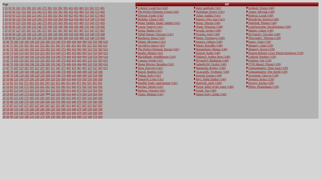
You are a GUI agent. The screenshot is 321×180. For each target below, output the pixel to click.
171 (26, 83)
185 (29, 23)
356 (58, 102)
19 (4, 75)
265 (42, 98)
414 (68, 94)
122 (18, 12)
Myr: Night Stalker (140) (211, 79)
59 (7, 113)
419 (68, 113)
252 (42, 49)
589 (100, 75)
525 (90, 60)
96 (13, 26)
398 (65, 34)
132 (21, 49)
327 (53, 105)
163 (26, 53)
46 (7, 64)
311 (53, 45)
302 (50, 12)
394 (65, 19)
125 (18, 23)
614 (105, 56)
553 (95, 53)
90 (11, 116)
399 (65, 38)
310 (53, 42)
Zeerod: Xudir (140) (208, 53)
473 (79, 90)
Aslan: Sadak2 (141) (208, 15)
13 (4, 53)
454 (76, 19)
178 (26, 109)
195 (32, 60)
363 (60, 15)
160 (26, 42)
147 (21, 105)
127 (18, 30)
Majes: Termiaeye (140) (210, 38)
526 (90, 64)
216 (34, 26)
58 (7, 109)
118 (16, 109)
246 (39, 26)
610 (105, 42)
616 (105, 64)
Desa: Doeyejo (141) (150, 68)
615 (105, 60)
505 (84, 98)
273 (44, 15)
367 (60, 30)
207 (32, 105)
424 (71, 19)
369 (60, 38)
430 (74, 42)
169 (26, 75)
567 (95, 105)
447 (74, 105)
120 (16, 116)
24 (4, 94)
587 (100, 68)
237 (37, 105)
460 (79, 42)
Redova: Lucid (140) (260, 15)
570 (95, 116)
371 (63, 45)
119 (16, 113)
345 (58, 60)
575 (97, 23)
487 (81, 30)
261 (42, 83)
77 (11, 68)
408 (68, 72)
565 (95, 98)
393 (65, 15)
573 (97, 15)
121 (18, 8)
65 (10, 23)
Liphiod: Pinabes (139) (262, 56)
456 (76, 26)
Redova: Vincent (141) (151, 90)
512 (87, 12)
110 (16, 79)
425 (71, 23)
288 (47, 72)
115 (16, 98)
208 (32, 109)
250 (42, 42)
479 (79, 113)
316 (53, 64)
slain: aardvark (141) (208, 8)
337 (55, 30)
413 (68, 90)
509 (84, 113)
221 (37, 45)
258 (42, 72)
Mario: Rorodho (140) (209, 45)
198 (32, 72)
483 (81, 15)
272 (44, 12)
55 (7, 98)
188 (29, 34)
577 (97, 30)
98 (13, 34)
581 (100, 45)
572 (97, 12)
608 (102, 34)
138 (21, 72)
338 (55, 34)
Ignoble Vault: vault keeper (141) (158, 83)
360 (58, 116)
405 (68, 60)
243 (39, 15)
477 (79, 105)
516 (87, 26)
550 (95, 42)
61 (10, 8)
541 (92, 8)
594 (100, 94)
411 (68, 83)
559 (95, 75)
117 (16, 105)
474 (79, 94)
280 (47, 42)
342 (58, 49)
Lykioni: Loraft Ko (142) (153, 8)
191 (32, 45)
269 (42, 113)
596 (100, 102)
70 (11, 42)
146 (21, 102)
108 (16, 72)
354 (58, 94)
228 (37, 72)
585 (100, 60)
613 (105, 53)
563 (95, 90)
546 (92, 26)
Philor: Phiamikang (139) (263, 86)
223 (37, 53)
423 (71, 15)
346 (58, 64)
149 (21, 113)
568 (95, 109)
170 (26, 79)
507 (84, 105)
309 (50, 38)
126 (18, 26)
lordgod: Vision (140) (261, 8)
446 (74, 102)
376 (63, 64)
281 (47, 45)
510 (84, 116)
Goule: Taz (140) (206, 90)
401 (68, 45)
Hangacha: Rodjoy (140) (211, 68)
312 (53, 49)
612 (105, 49)
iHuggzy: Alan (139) (260, 45)
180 (26, 116)
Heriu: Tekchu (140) (208, 23)
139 (21, 75)
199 (32, 75)
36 (6, 26)
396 (65, 26)
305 (50, 23)
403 (68, 53)
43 (7, 53)
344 (58, 56)
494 (84, 56)
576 (97, 26)
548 (92, 34)
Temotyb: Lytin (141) (151, 79)
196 (32, 64)
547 (92, 30)
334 (55, 19)
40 (7, 42)
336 (55, 26)
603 (102, 15)
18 (4, 72)
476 (79, 102)
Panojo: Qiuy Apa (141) (210, 19)
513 (87, 15)
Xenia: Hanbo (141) (150, 30)
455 (76, 23)
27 (4, 105)
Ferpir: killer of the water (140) (214, 86)
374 (63, 56)
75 (11, 60)
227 (37, 68)
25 (4, 98)
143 (21, 90)
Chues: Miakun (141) (151, 94)
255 (42, 60)
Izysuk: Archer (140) (208, 30)
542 (92, 12)
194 (32, 56)
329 (53, 113)
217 (34, 30)
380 (63, 79)
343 (58, 53)
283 (47, 53)
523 (90, 53)
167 (26, 68)
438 (74, 72)
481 (81, 8)
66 (10, 26)
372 (63, 49)
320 (53, 79)
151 (23, 8)
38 (6, 34)
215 (34, 23)
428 (71, 34)
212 (34, 12)
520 (90, 42)
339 (55, 38)
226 (37, 64)
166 (26, 64)
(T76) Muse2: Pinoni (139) (264, 64)
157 (23, 30)
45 (7, 60)
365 (60, 23)
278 (44, 34)
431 (73, 45)
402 (68, 49)
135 (21, 60)
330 (53, 116)
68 (10, 34)
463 (79, 53)
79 (11, 75)
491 (84, 45)
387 (63, 105)
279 (44, 38)
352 (58, 86)
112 (16, 86)
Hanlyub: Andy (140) (209, 83)
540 (90, 116)
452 (76, 12)
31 (6, 8)
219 (34, 38)
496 (84, 64)
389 (63, 113)
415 (68, 98)
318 (53, 72)
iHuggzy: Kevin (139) (261, 49)
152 (23, 12)
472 (79, 86)
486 (81, 26)
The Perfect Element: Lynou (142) (158, 12)
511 (87, 8)
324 (53, 94)
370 (63, 42)
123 (18, 15)
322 (53, 86)
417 (68, 105)
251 (42, 45)
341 (58, 45)
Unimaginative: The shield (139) (268, 72)
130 (21, 42)
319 (53, 75)
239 (37, 113)
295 (47, 98)
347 (58, 68)
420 (68, 116)
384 (63, 94)
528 (90, 72)
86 (11, 102)
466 (79, 64)
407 (68, 68)
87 (11, 105)
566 (95, 102)
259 (42, 75)
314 (53, 56)
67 (10, 30)
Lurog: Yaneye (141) (150, 26)
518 (87, 34)
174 (26, 94)
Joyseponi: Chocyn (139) (263, 75)
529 (90, 75)
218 (34, 34)
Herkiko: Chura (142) (151, 19)
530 (90, 79)
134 (21, 56)
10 (4, 42)
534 (90, 94)
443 (74, 90)
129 (18, 38)
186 (29, 26)
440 (74, 79)
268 (42, 109)
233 (37, 90)
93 (13, 15)
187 (29, 30)
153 (23, 15)
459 (76, 38)
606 (102, 26)
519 (87, 38)
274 (44, 19)
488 (81, 34)
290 (47, 79)
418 (68, 109)
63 (10, 15)
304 (50, 19)
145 (21, 98)
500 (84, 79)
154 (23, 19)
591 (100, 83)
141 (21, 83)
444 (74, 94)
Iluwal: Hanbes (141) (150, 72)
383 (63, 90)
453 (76, 15)
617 (105, 68)
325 (53, 98)
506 (84, 102)
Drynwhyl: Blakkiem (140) (212, 60)
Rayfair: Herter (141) (150, 86)
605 (102, 23)
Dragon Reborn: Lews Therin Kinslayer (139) (275, 53)
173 (26, 90)
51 (7, 83)
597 (100, 105)
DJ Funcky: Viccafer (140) (264, 34)
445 (74, 98)
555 (95, 60)
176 (26, 102)
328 (53, 109)
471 (79, 83)
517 (87, 30)
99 (13, 38)
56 (7, 102)
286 (47, 64)
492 (84, 49)
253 (42, 53)
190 (32, 42)
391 (65, 8)
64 (10, 19)
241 (39, 8)
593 (100, 90)
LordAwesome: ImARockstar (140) (269, 26)
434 (74, 56)
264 (42, 94)
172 (26, 86)
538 (90, 109)
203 (32, 90)
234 (37, 94)
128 (18, 34)
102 (16, 49)
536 (90, 102)
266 (42, 102)
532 (90, 86)
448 (74, 109)
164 (26, 56)
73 (11, 53)
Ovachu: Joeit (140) (208, 34)
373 (63, 53)
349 (58, 75)
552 (95, 49)
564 (95, 94)
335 (55, 23)
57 (7, 105)
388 (63, 109)
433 (74, 53)
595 (100, 98)
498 (84, 72)
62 (10, 12)
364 (60, 19)
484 (81, 19)
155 (23, 23)
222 (37, 49)
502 (84, 86)
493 (84, 53)
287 (47, 68)
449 (74, 113)
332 (55, 12)
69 (10, 38)
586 (100, 64)
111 (16, 83)
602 (102, 12)
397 (65, 30)
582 (100, 49)
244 (39, 19)
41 (7, 45)
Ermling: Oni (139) (260, 60)
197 (32, 68)
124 (18, 19)
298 (47, 109)
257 (42, 68)
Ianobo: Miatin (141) (150, 53)
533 (90, 90)
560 (95, 79)
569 (95, 113)
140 (21, 79)
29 (4, 113)
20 (4, 79)
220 (37, 42)
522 (90, 49)
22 (4, 86)
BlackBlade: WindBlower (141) (157, 56)
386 (63, 102)
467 (79, 68)
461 (79, 45)
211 (34, 8)
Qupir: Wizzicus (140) (209, 26)
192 (32, 49)
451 (76, 8)
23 (4, 90)
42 (7, 49)
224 (37, 56)
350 (58, 79)
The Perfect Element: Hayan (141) (158, 49)
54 (7, 94)
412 (68, 86)
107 (16, 68)
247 (39, 30)
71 (11, 45)
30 (4, 116)
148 (21, 109)
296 (47, 102)
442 (74, 86)
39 (6, 38)
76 (11, 64)
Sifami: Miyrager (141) (152, 42)
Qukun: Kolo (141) (149, 75)
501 (84, 83)
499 (84, 75)
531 (89, 83)
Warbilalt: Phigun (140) (262, 23)
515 (87, 23)
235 (37, 98)
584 (100, 56)
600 (100, 116)
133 (21, 53)
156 (23, 26)
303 (50, 15)
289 (47, 75)
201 (31, 83)
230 (37, 79)
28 (4, 109)
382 (63, 86)
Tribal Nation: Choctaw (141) (156, 34)
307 (50, 30)
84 (11, 94)
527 (90, 68)
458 (76, 34)
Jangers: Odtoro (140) (209, 42)
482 (81, 12)
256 (42, 64)
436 (74, 64)
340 (58, 42)
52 (7, 86)
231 (37, 83)
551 (95, 45)
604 (102, 19)
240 (37, 116)
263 (42, 90)
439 (74, 75)
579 (97, 38)
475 (79, 98)
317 (53, 68)
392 (65, 12)
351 (58, 83)
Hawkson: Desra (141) (151, 38)
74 (11, 56)
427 (71, 30)
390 (63, 116)
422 (71, 12)
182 (29, 12)
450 (74, 116)
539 (90, 113)
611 (105, 45)
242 (39, 12)
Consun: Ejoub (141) (150, 60)
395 (65, 23)
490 (84, 42)
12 (4, 49)
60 (7, 116)
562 (95, 86)
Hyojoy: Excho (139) (261, 83)
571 (97, 8)
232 (37, 86)
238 (37, 109)
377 (63, 68)
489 (81, 38)
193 (32, 53)
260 (42, 79)
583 (100, 53)
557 (95, 68)
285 (47, 60)
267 (42, 105)
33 (6, 15)
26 (4, 102)
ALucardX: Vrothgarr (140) (212, 72)
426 (71, 26)
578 (97, 34)
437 (74, 68)
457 (76, 30)
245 (39, 23)
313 (53, 53)
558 (95, 72)
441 (73, 83)
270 (42, 116)
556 (95, 64)
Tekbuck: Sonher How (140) (213, 56)
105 (16, 60)
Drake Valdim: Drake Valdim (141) (159, 23)
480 (79, 116)
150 (21, 116)
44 (7, 56)
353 (58, 90)
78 (11, 72)
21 (4, 83)
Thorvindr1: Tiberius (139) (264, 38)
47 (7, 68)
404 (68, 56)
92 (13, 12)
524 (90, 56)
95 (13, 23)
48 (7, 72)
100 (16, 42)
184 (29, 19)
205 (32, 98)
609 (102, 38)
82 (11, 86)
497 (84, 68)
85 (11, 98)
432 (74, 49)
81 (11, 83)
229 (37, 75)
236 (37, 102)
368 (60, 34)
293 (47, 90)
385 (63, 98)
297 (47, 105)
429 (71, 38)
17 (4, 68)
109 (16, 75)
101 (16, 45)
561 (95, 83)
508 (84, 109)
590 (100, 79)
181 (29, 8)
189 (29, 38)
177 (26, 105)
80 (11, 79)
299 (47, 113)
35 (6, 23)
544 (92, 19)
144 (21, 94)
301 (50, 8)
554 (95, 56)
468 (79, 72)
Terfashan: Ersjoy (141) (210, 12)
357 (58, 105)
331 (55, 8)
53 (7, 90)
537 (90, 105)
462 (79, 49)
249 (39, 38)
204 (32, 94)
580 (100, 42)
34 (6, 19)
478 (79, 109)
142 (21, 86)
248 (39, 34)
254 (42, 56)
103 (16, 53)
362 (60, 12)
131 (21, 45)
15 (4, 60)
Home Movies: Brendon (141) (156, 64)
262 (42, 86)
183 (29, 15)
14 (4, 56)
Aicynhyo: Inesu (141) (151, 45)
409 (68, 75)
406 (68, 64)
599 (100, 113)
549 (92, 38)
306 (50, 26)
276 (44, 26)
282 (47, 49)
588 (100, 72)
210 (32, 116)
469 (79, 75)
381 (63, 83)
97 (13, 30)
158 (23, 34)
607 (102, 30)
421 (71, 8)
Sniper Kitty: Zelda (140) (211, 94)
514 (87, 19)
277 (44, 30)
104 (16, 56)
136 (21, 64)
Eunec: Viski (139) (259, 42)
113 (16, 90)
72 (11, 49)
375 (63, 60)
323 (53, 90)
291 (47, 83)
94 (13, 19)
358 (58, 109)
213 (34, 15)
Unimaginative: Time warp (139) (268, 68)
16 (4, 64)
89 (11, 113)
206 (32, 102)
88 (11, 109)
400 (68, 42)
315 (53, 60)
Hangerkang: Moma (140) (211, 49)
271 (44, 8)
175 (26, 98)
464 (79, 56)
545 (92, 23)
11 (4, 45)
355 (58, 98)
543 (92, 15)
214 (34, 19)
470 (79, 79)
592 (100, 86)
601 (102, 8)
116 (16, 102)
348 (58, 72)
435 (74, 60)
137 (21, 68)
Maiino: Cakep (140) (261, 30)
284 (47, 56)
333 (55, 15)
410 (68, 79)
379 (63, 75)
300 (47, 116)
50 (7, 79)
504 (84, 94)
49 (7, 75)
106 (16, 64)
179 (26, 113)
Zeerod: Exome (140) (209, 75)
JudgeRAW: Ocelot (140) (211, 64)
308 (50, 34)
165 (26, 60)
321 (52, 83)
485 (81, 23)
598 (100, 109)
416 (68, 102)
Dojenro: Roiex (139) (261, 79)
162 (26, 49)
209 (32, 113)
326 (53, 102)
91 (13, 8)
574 (97, 19)
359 (58, 113)
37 (6, 30)
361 (60, 8)
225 (37, 60)
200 (32, 79)
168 (26, 72)
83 (11, 90)
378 (63, 72)
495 (84, 60)
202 (32, 86)
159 (23, 38)
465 (79, 60)
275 (44, 23)
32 (6, 12)
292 (47, 86)
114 (16, 94)
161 (26, 45)
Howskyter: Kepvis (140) (263, 19)
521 (89, 45)
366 (60, 26)
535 (90, 98)
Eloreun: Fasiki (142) (151, 15)
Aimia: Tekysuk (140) (261, 12)
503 (84, 90)
